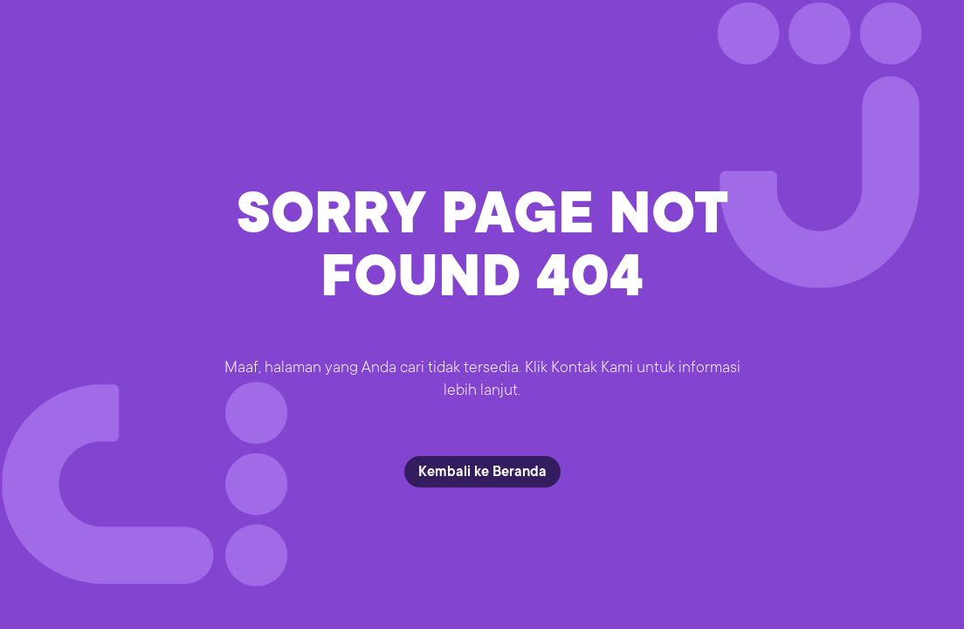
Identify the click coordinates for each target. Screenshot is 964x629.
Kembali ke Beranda (482, 471)
